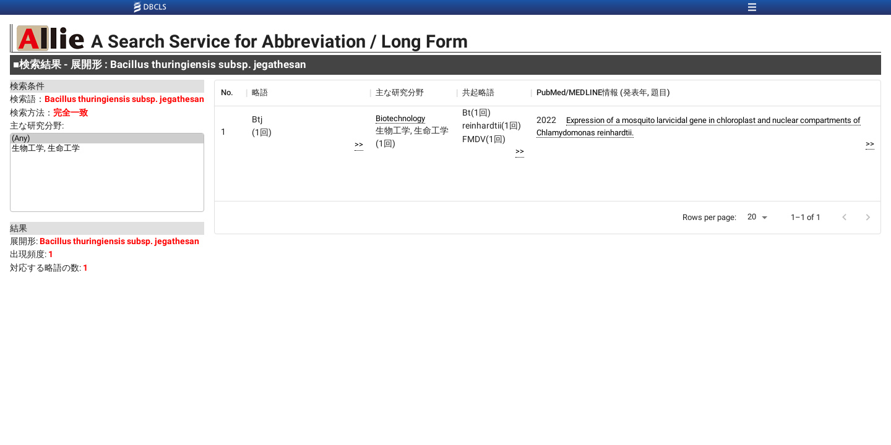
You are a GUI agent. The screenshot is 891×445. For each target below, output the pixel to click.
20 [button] (751, 216)
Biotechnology (400, 118)
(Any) (107, 138)
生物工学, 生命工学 (107, 149)
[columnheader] (230, 93)
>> (359, 144)
